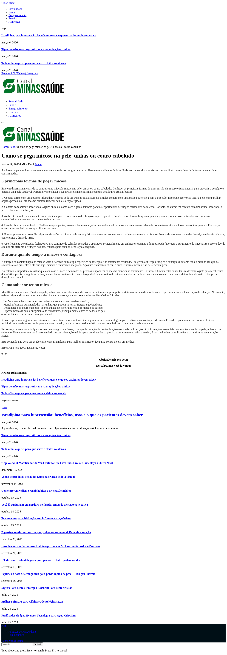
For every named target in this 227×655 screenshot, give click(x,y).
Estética (13, 18)
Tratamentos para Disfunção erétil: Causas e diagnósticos (36, 518)
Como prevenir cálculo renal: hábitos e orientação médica (36, 490)
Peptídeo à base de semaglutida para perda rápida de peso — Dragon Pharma (48, 573)
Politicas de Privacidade (22, 631)
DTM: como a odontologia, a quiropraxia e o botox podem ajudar (40, 560)
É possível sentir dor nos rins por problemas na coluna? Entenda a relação (46, 532)
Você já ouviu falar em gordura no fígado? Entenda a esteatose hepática (44, 504)
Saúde (11, 12)
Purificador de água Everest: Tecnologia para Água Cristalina (38, 615)
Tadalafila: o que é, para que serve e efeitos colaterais (33, 63)
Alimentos (14, 21)
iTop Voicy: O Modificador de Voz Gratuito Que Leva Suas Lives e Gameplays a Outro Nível (57, 462)
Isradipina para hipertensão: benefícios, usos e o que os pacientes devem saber (48, 35)
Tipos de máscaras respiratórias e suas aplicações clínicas (35, 49)
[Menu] (2, 122)
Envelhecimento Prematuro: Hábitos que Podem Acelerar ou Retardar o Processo (50, 546)
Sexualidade (15, 8)
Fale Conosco (16, 634)
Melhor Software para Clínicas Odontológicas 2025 (32, 601)
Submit (37, 644)
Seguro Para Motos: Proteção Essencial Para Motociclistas (36, 587)
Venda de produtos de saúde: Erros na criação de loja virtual (38, 476)
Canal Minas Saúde (12, 640)
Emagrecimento (17, 15)
